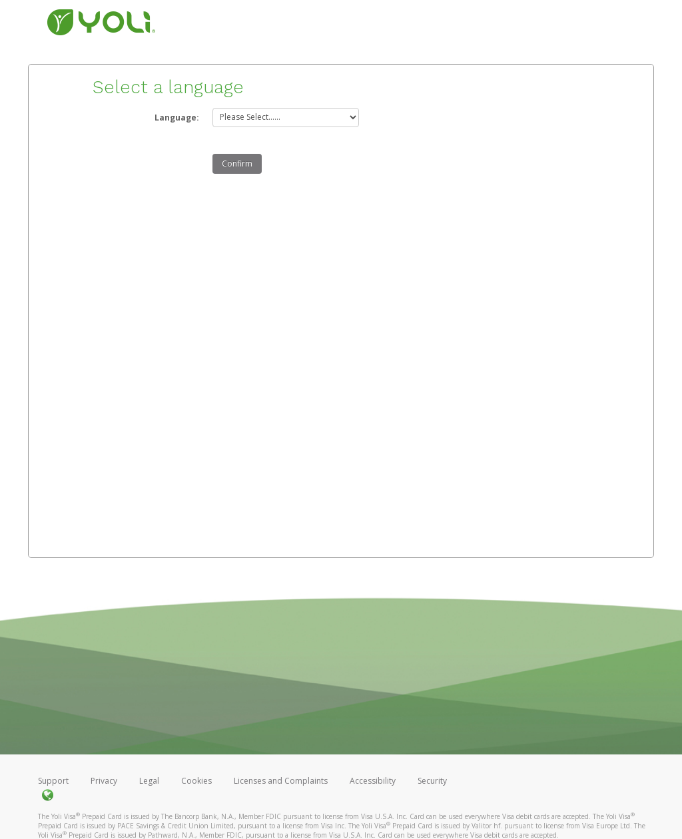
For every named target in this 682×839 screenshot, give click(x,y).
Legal (149, 780)
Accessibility (373, 780)
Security (432, 780)
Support (53, 780)
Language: (177, 117)
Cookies (196, 780)
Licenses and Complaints (282, 780)
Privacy (104, 780)
